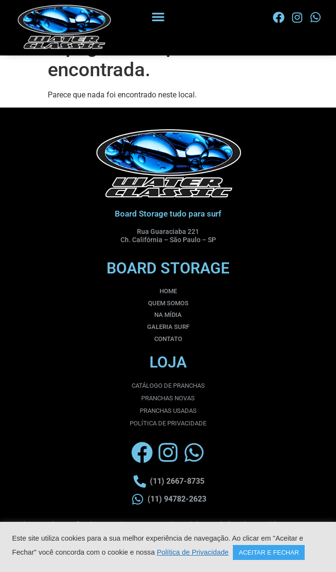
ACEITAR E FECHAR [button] (269, 552)
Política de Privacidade (192, 552)
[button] (158, 16)
